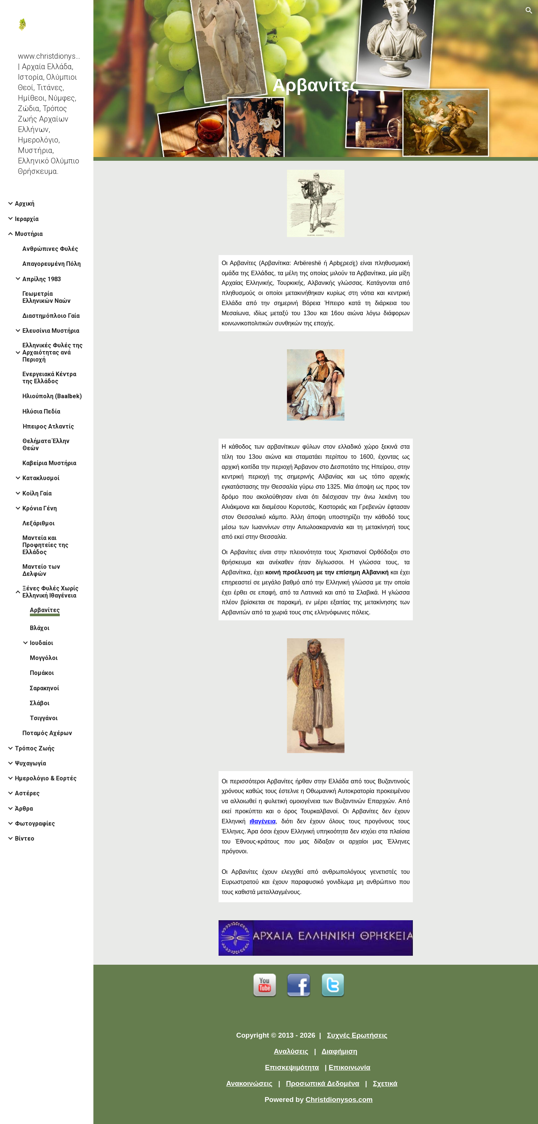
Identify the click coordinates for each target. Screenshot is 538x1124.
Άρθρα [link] (24, 808)
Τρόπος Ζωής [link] (35, 748)
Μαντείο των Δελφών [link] (41, 570)
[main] (316, 80)
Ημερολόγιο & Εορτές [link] (46, 778)
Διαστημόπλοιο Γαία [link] (51, 315)
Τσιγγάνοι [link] (44, 718)
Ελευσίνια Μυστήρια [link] (50, 330)
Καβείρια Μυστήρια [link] (49, 463)
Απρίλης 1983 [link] (41, 279)
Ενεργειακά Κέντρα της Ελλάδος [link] (49, 378)
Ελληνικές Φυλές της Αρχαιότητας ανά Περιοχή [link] (52, 352)
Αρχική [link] (24, 203)
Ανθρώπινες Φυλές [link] (50, 248)
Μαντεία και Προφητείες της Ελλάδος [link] (45, 545)
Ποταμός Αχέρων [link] (47, 733)
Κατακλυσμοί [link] (40, 478)
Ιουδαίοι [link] (41, 643)
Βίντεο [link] (24, 838)
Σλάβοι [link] (39, 703)
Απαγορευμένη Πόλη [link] (51, 263)
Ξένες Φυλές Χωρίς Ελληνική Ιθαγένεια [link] (50, 592)
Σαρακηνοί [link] (44, 688)
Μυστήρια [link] (29, 233)
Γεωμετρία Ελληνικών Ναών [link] (46, 297)
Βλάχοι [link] (39, 628)
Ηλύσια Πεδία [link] (41, 411)
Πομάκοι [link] (42, 672)
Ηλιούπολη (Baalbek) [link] (52, 396)
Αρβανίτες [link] (45, 610)
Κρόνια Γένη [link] (39, 508)
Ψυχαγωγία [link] (30, 763)
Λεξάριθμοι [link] (38, 523)
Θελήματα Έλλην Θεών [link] (45, 444)
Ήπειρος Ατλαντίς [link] (48, 426)
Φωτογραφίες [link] (35, 823)
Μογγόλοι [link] (44, 657)
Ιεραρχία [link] (26, 218)
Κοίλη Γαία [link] (37, 493)
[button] (529, 10)
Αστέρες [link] (27, 793)
